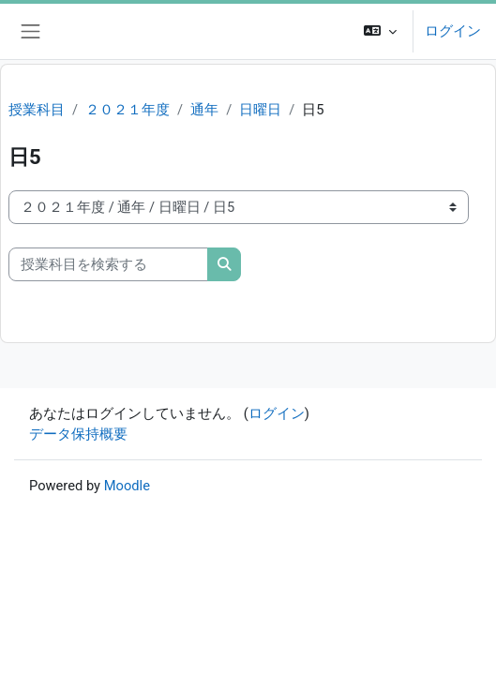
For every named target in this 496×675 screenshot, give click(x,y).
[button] (380, 31)
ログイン (453, 30)
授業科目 (36, 109)
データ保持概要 (78, 434)
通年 (204, 109)
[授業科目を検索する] (108, 264)
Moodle (127, 485)
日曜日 (260, 109)
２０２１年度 (127, 109)
